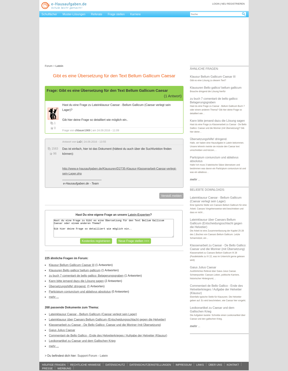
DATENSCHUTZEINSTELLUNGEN (150, 364)
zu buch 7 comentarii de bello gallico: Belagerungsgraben (86, 275)
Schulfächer (49, 14)
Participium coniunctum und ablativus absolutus (80, 291)
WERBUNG (64, 368)
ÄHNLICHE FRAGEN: (204, 68)
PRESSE (47, 368)
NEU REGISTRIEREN (233, 3)
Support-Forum (87, 355)
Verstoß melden (171, 195)
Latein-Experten (139, 214)
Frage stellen (116, 14)
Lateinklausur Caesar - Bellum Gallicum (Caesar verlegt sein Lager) (93, 314)
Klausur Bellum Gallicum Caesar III (71, 265)
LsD (79, 141)
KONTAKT (233, 364)
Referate (96, 14)
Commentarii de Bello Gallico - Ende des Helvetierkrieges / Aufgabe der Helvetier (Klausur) (108, 335)
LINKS (200, 364)
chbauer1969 (82, 130)
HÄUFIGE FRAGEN (54, 364)
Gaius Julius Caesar (62, 330)
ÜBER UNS (215, 364)
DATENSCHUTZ (115, 364)
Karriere (135, 14)
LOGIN (215, 3)
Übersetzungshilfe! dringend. (67, 286)
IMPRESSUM (184, 364)
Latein (104, 355)
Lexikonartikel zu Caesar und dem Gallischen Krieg (82, 340)
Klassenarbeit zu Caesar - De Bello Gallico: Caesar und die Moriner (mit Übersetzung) (105, 324)
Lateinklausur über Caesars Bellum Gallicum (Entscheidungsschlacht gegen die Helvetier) (107, 319)
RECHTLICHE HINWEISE (85, 364)
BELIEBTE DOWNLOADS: (207, 189)
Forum (49, 65)
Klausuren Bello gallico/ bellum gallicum (74, 270)
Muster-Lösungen (74, 14)
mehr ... (54, 296)
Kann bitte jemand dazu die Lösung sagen (76, 281)
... (195, 179)
